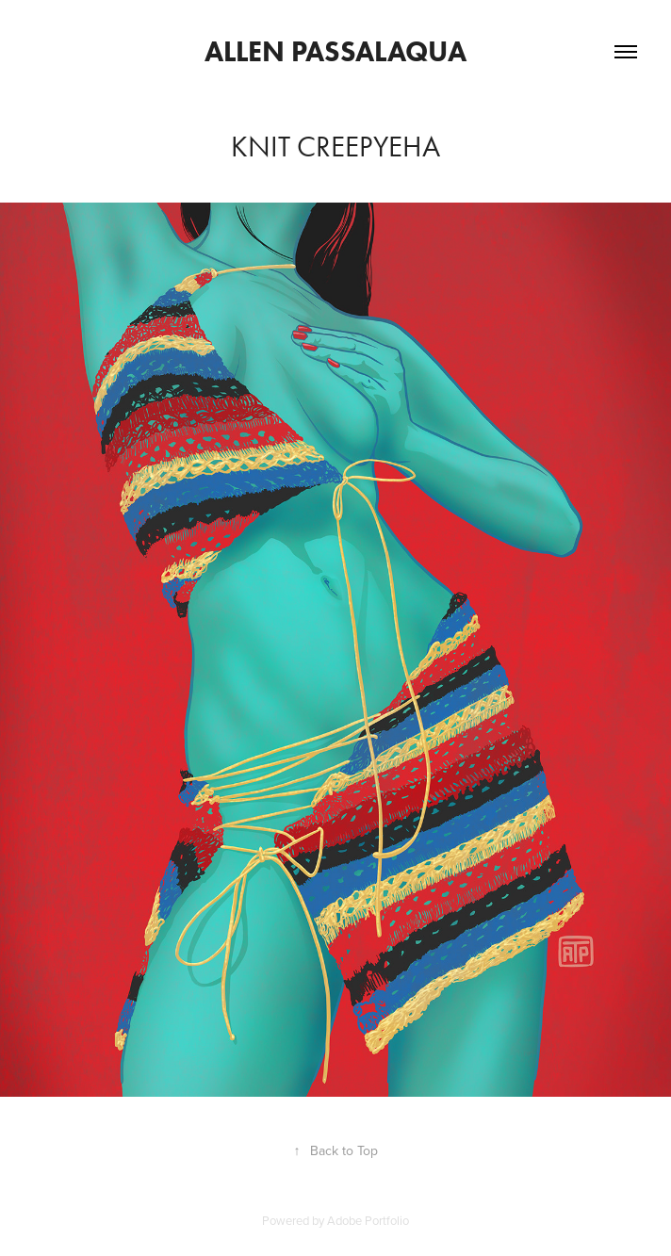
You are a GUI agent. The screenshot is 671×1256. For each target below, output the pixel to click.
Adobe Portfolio (368, 1220)
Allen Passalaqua (335, 51)
